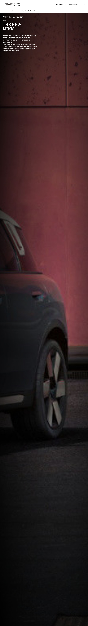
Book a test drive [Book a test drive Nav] (60, 4)
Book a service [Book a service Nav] (73, 4)
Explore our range (15, 11)
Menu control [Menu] (84, 4)
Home (6, 11)
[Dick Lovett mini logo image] (12, 4)
